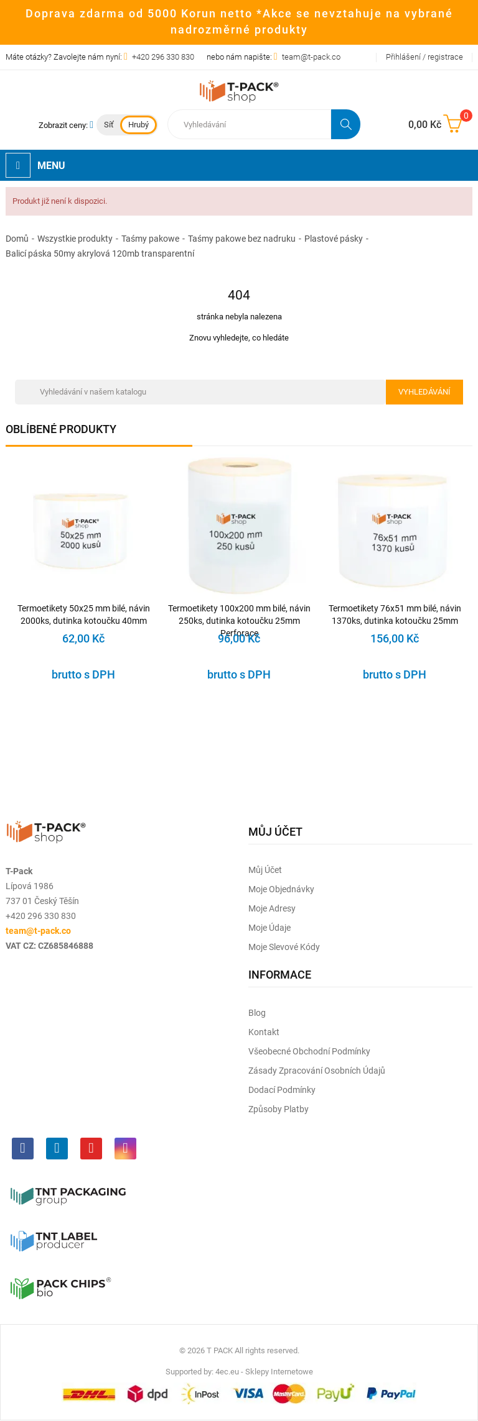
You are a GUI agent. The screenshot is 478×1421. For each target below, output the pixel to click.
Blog (257, 1013)
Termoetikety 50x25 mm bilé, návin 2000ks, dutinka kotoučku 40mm (83, 614)
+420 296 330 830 (163, 57)
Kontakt (263, 1032)
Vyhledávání (424, 391)
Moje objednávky (281, 889)
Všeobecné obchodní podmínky (309, 1051)
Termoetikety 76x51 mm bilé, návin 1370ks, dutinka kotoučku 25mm (395, 614)
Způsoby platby (278, 1109)
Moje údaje (269, 928)
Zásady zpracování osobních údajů (316, 1071)
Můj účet (265, 870)
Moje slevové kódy (284, 947)
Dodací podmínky (282, 1090)
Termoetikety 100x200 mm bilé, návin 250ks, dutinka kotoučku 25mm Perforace (239, 615)
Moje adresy (272, 908)
